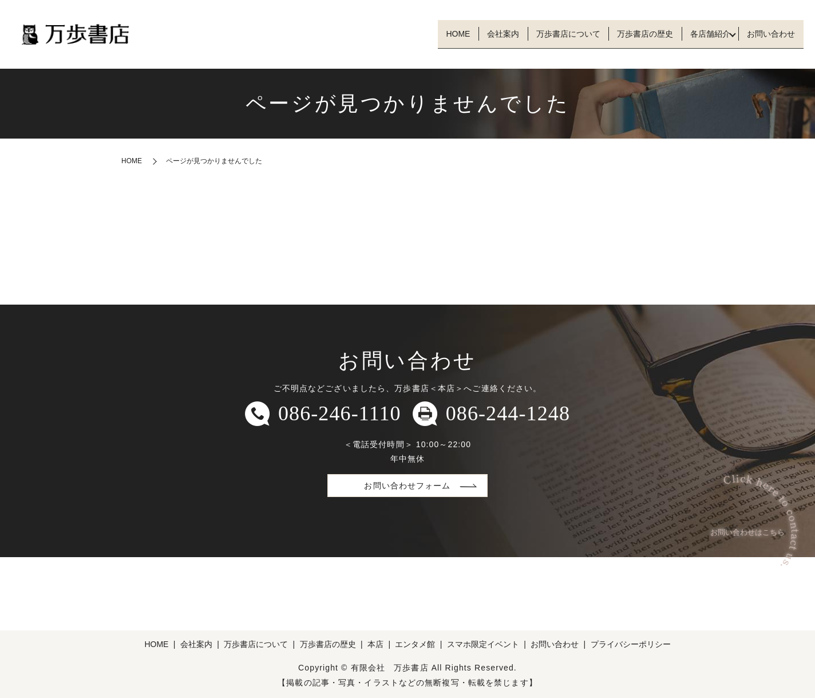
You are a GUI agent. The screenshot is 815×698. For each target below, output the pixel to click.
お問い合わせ (767, 33)
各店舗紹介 (699, 33)
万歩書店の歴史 (627, 33)
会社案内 (471, 33)
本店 (375, 644)
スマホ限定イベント (483, 644)
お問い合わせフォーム (407, 485)
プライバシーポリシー (631, 644)
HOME (419, 33)
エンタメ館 (415, 644)
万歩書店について (543, 33)
